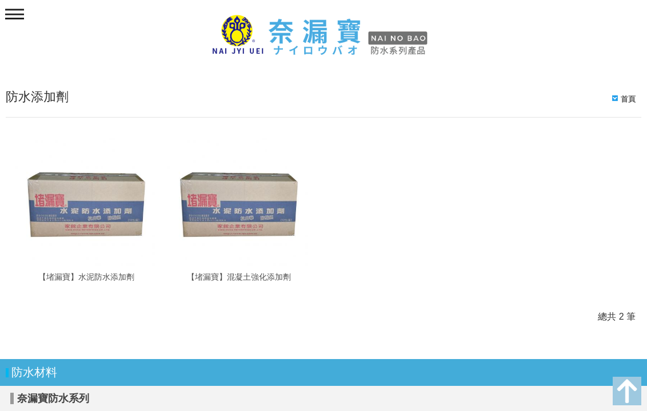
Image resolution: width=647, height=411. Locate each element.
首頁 (628, 99)
